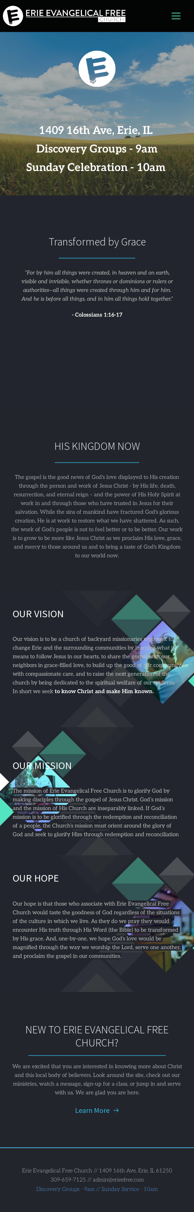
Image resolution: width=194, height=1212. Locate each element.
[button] (176, 15)
